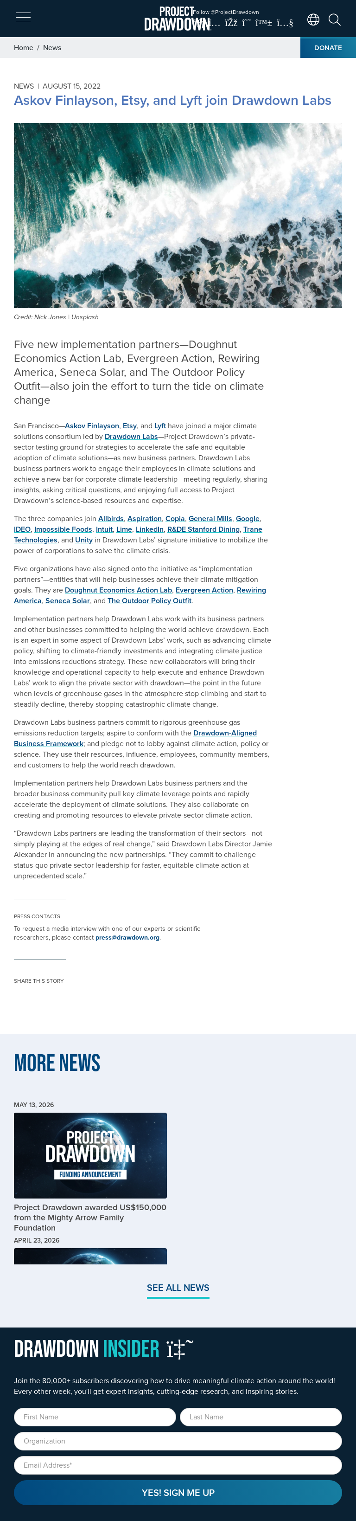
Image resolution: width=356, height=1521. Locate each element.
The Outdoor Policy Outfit (149, 600)
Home (23, 47)
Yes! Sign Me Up (178, 1492)
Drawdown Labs (131, 436)
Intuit (104, 529)
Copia (175, 518)
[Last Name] (261, 1417)
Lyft (160, 425)
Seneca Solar (67, 600)
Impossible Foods (63, 529)
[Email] (178, 1465)
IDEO (22, 529)
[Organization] (178, 1441)
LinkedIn (150, 529)
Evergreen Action (204, 590)
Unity (84, 540)
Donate (328, 47)
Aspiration (144, 518)
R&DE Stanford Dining (203, 529)
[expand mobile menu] (23, 17)
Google (248, 518)
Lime (124, 529)
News (52, 47)
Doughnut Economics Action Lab (118, 590)
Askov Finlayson (92, 425)
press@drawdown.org (127, 937)
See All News (178, 1287)
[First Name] (95, 1417)
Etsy (130, 425)
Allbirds (111, 518)
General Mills (210, 518)
